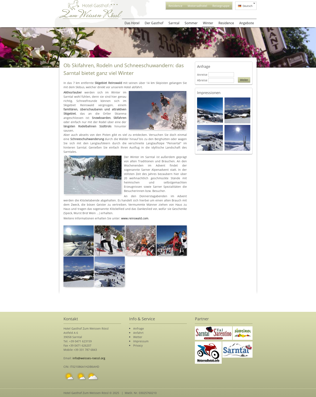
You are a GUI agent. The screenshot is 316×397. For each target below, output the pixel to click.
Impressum (141, 341)
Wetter (137, 337)
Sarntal (173, 23)
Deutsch (245, 5)
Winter (208, 23)
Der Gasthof (154, 23)
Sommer (191, 23)
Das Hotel (132, 23)
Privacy (138, 345)
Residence (175, 6)
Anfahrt (138, 333)
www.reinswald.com (134, 218)
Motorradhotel (197, 6)
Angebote (246, 23)
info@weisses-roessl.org (89, 358)
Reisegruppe (221, 6)
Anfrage (138, 328)
